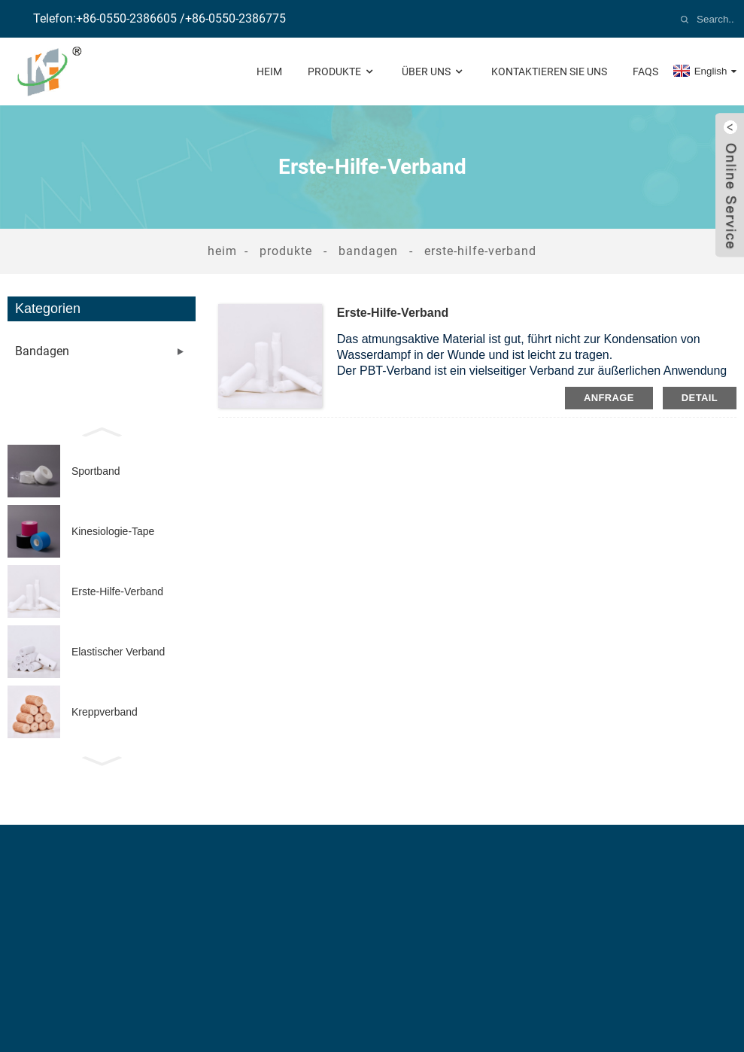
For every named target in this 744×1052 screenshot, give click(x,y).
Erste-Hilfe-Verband (480, 251)
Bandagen (368, 251)
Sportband (95, 471)
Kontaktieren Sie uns (549, 71)
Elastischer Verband (118, 652)
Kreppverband (104, 712)
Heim (269, 71)
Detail (700, 397)
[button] (102, 430)
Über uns (434, 72)
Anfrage (609, 397)
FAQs (645, 71)
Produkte (342, 72)
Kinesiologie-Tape (113, 531)
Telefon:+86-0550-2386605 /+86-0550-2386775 (159, 18)
